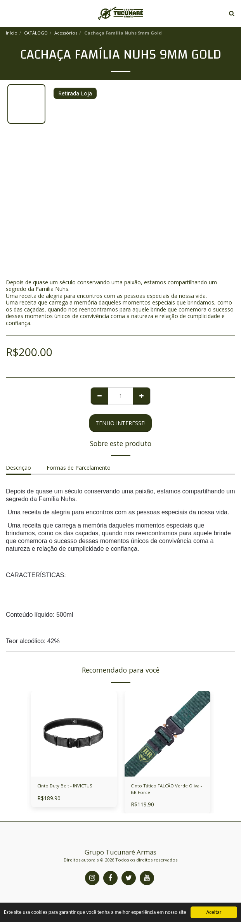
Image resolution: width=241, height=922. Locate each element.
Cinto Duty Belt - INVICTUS (64, 786)
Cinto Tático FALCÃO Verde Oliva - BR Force (166, 789)
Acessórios (65, 33)
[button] (8, 13)
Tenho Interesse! (120, 423)
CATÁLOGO (36, 33)
